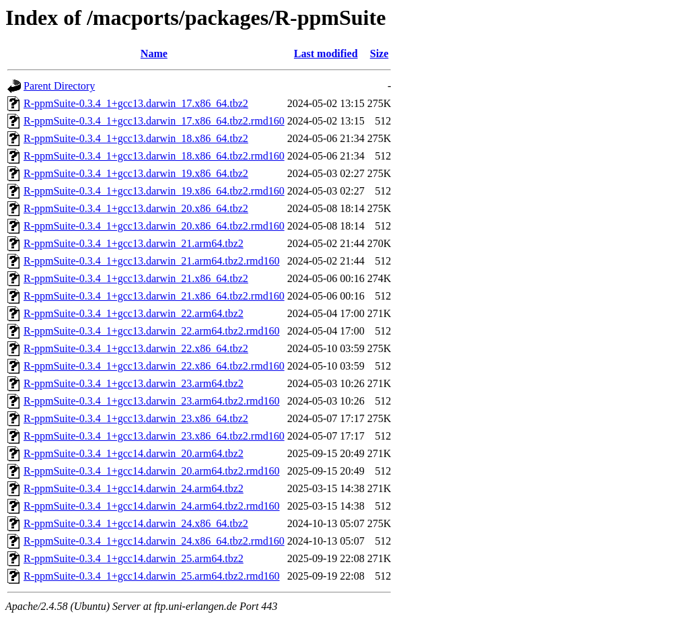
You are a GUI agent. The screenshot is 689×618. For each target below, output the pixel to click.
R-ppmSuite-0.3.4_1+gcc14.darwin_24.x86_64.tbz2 (136, 523)
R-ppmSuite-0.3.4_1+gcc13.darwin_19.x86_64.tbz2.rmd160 (154, 191)
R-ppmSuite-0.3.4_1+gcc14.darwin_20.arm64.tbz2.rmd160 (152, 471)
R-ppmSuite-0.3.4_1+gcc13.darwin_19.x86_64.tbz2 (136, 173)
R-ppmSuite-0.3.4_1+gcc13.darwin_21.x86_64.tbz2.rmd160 (154, 296)
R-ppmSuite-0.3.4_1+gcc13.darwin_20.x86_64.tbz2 (136, 208)
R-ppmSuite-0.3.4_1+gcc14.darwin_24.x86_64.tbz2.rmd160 (154, 541)
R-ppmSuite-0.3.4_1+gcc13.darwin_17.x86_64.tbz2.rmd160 (154, 121)
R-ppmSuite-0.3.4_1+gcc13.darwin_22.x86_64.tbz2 (136, 348)
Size (379, 53)
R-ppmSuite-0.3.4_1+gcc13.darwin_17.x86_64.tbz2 (136, 103)
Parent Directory (59, 86)
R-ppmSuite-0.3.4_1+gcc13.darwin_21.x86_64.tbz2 (136, 278)
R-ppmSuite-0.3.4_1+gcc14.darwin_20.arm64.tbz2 (134, 453)
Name (154, 53)
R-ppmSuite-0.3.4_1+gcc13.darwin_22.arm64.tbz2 (134, 313)
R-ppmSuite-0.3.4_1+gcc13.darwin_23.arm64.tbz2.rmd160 (152, 401)
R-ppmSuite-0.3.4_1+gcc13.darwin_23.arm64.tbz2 (134, 383)
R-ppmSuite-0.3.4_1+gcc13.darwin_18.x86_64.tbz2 (136, 138)
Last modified (326, 53)
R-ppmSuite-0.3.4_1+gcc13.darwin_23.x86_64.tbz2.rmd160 (154, 436)
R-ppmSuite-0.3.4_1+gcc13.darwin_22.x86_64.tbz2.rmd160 (154, 366)
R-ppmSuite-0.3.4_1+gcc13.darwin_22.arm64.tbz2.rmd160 (152, 331)
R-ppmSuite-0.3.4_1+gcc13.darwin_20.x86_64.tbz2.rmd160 (154, 226)
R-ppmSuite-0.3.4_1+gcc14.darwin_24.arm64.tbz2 (134, 488)
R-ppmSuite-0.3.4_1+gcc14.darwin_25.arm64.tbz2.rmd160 (152, 576)
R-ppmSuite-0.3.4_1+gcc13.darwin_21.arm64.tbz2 (134, 243)
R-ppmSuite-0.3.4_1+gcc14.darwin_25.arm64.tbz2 (134, 558)
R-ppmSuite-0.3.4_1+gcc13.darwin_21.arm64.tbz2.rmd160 (152, 261)
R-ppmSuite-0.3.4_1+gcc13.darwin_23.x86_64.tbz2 (136, 418)
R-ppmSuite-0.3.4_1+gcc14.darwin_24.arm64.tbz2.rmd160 (152, 506)
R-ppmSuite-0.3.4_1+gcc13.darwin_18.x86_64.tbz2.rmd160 (154, 156)
